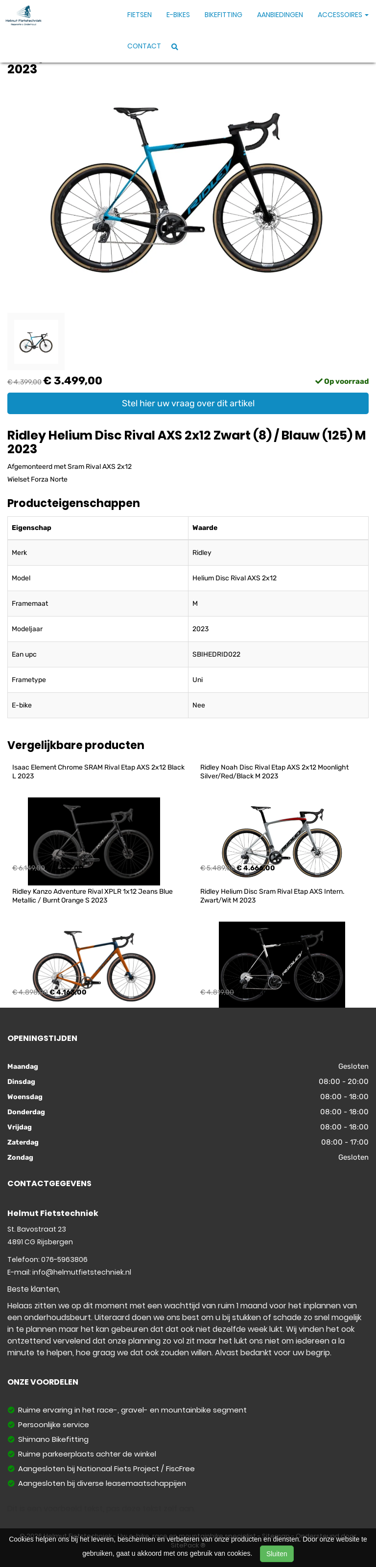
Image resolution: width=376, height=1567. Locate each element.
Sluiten (276, 1554)
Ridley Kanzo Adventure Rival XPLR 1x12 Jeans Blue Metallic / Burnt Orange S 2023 (93, 896)
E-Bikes (178, 15)
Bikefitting (223, 15)
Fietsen (139, 15)
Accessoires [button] (343, 15)
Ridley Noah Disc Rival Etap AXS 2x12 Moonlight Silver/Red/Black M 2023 (275, 771)
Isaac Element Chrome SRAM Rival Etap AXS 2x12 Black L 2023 (99, 771)
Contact (144, 46)
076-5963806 (64, 1259)
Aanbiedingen (280, 15)
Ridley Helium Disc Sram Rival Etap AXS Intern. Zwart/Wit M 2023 (273, 896)
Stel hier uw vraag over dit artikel (188, 403)
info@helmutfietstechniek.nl (81, 1272)
